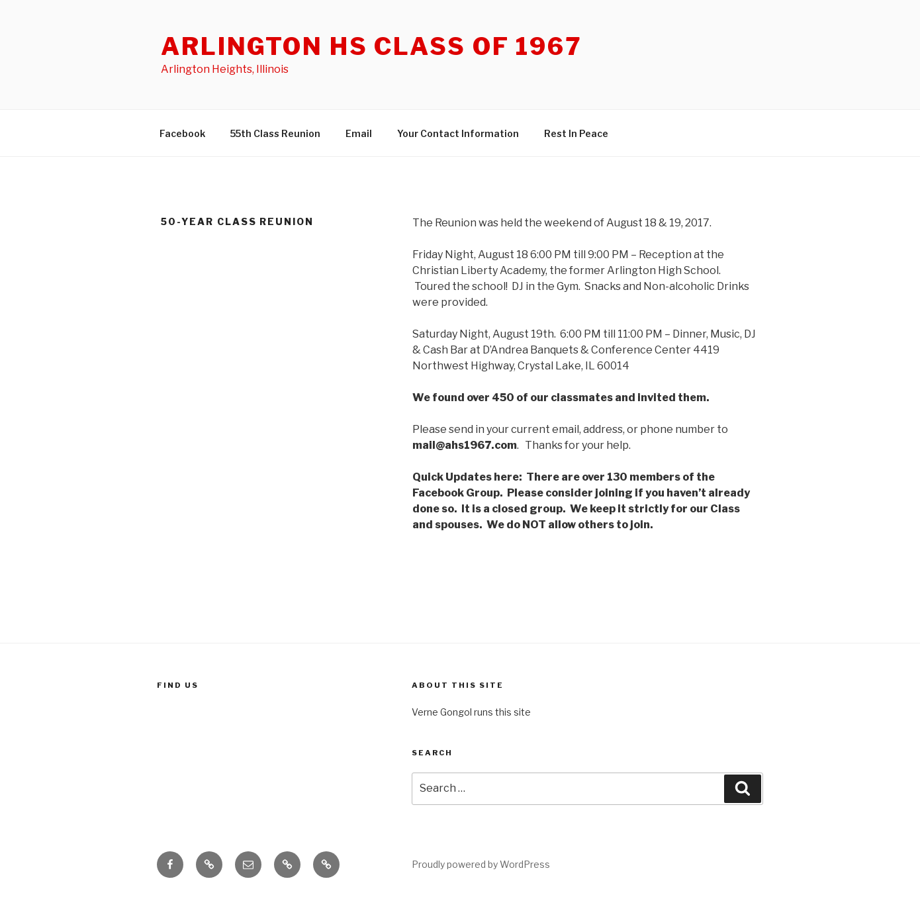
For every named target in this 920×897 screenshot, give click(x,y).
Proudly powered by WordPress (481, 864)
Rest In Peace (576, 133)
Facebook (182, 133)
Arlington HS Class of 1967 (371, 46)
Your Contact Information (458, 133)
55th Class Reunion (275, 133)
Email (358, 133)
